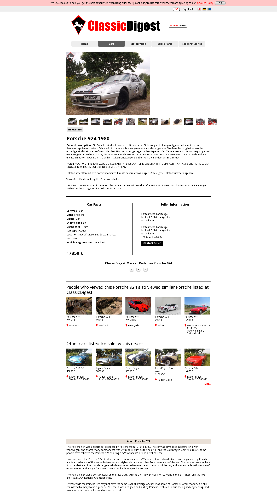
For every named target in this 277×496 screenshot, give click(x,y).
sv (209, 9)
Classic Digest (115, 25)
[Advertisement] (184, 83)
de (204, 9)
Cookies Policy (205, 2)
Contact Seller (152, 243)
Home (84, 43)
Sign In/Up (188, 9)
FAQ (176, 9)
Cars (111, 43)
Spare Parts (165, 43)
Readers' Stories (192, 43)
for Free (178, 25)
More (207, 383)
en (199, 9)
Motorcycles (138, 43)
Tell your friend (75, 130)
